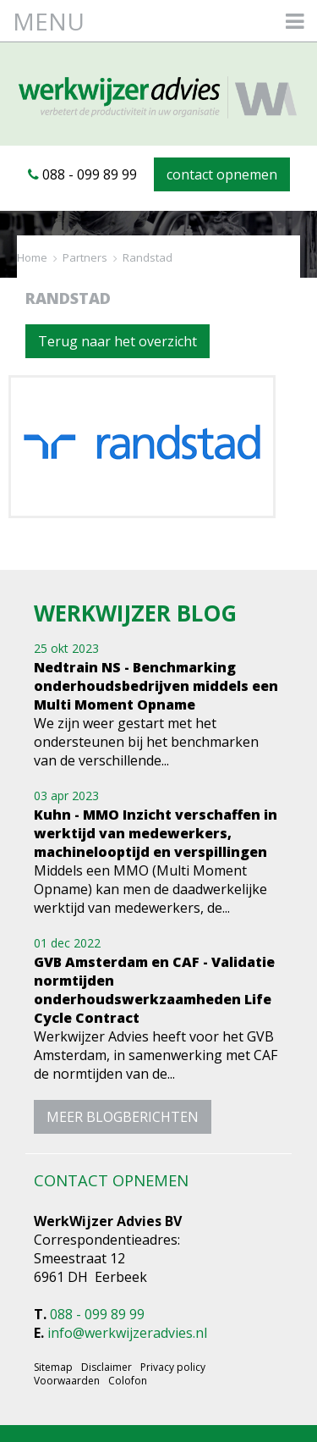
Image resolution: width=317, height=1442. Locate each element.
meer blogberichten (122, 1117)
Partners (85, 257)
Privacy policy (172, 1367)
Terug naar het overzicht (117, 341)
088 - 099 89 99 (82, 174)
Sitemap (53, 1367)
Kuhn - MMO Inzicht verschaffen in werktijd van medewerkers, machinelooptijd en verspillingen (155, 833)
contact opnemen (222, 174)
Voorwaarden (67, 1381)
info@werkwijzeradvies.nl (127, 1332)
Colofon (127, 1381)
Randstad (147, 257)
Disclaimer (106, 1367)
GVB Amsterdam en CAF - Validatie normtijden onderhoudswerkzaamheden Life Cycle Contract (154, 990)
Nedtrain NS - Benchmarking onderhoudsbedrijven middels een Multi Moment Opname (156, 686)
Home (32, 257)
